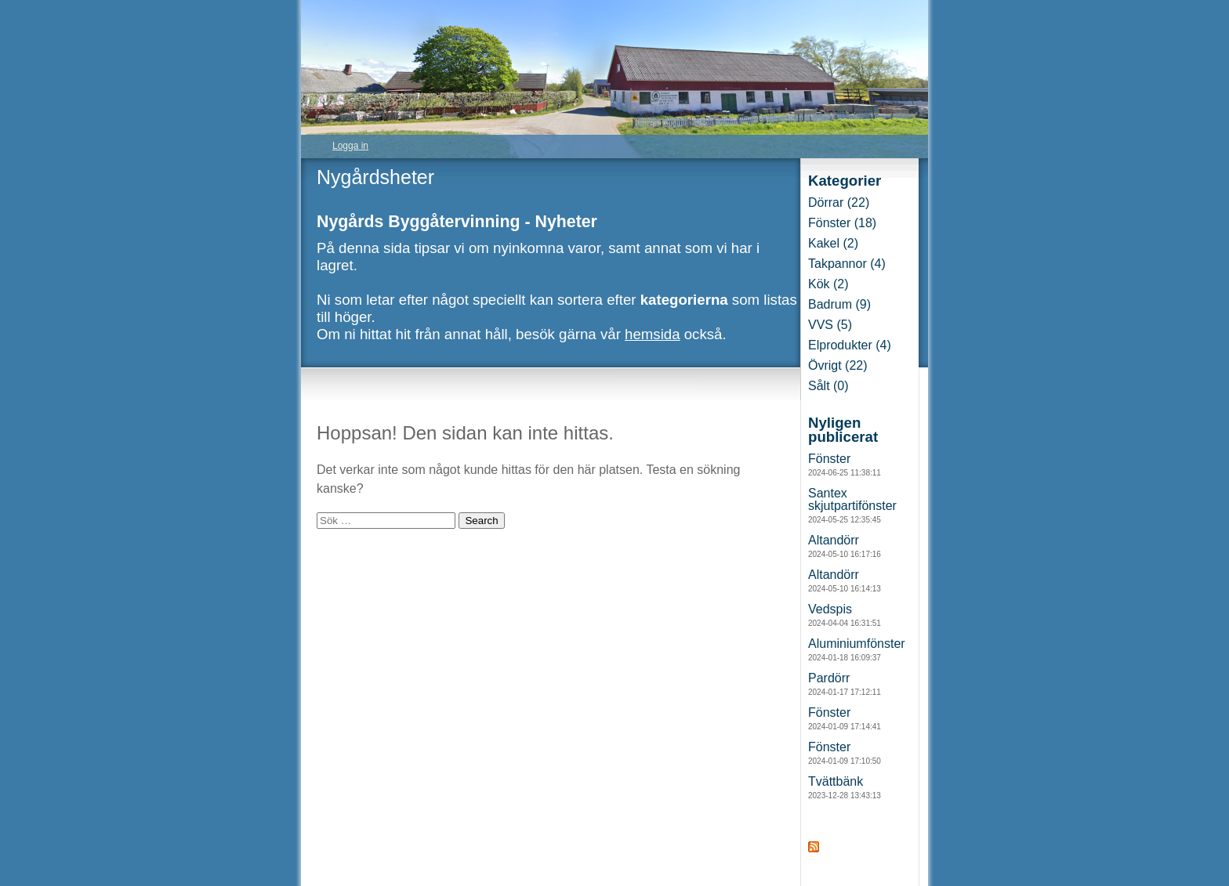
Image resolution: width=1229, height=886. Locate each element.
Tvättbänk (844, 787)
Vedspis (844, 614)
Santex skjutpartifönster (852, 505)
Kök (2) (828, 284)
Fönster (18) (842, 223)
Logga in (350, 145)
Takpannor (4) (847, 263)
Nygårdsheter (375, 177)
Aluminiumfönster (856, 649)
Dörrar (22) (838, 202)
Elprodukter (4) (849, 345)
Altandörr (844, 546)
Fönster (844, 464)
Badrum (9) (839, 304)
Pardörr (844, 683)
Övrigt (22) (838, 365)
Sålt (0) (828, 385)
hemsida (652, 334)
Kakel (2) (833, 243)
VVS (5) (830, 324)
